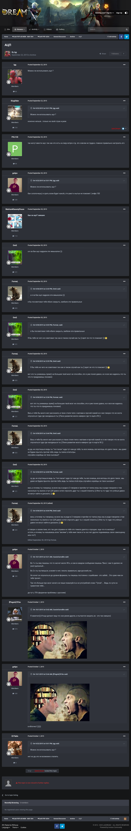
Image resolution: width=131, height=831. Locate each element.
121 (14, 272)
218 (14, 128)
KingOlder (15, 101)
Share (103, 54)
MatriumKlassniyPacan (15, 209)
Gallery (61, 29)
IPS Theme (5, 825)
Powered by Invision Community (111, 827)
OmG (15, 245)
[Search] (100, 29)
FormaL (15, 281)
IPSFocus (15, 825)
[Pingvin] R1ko (15, 602)
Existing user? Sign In (105, 13)
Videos (49, 29)
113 (14, 236)
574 (14, 629)
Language (6, 827)
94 (15, 164)
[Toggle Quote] (31, 108)
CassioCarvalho (59, 557)
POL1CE (15, 137)
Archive (33, 55)
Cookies (23, 827)
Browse (20, 29)
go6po (14, 173)
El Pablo (15, 736)
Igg (15, 52)
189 (14, 200)
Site (8, 29)
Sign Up (119, 13)
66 (15, 91)
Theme (15, 827)
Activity (34, 29)
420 (14, 308)
